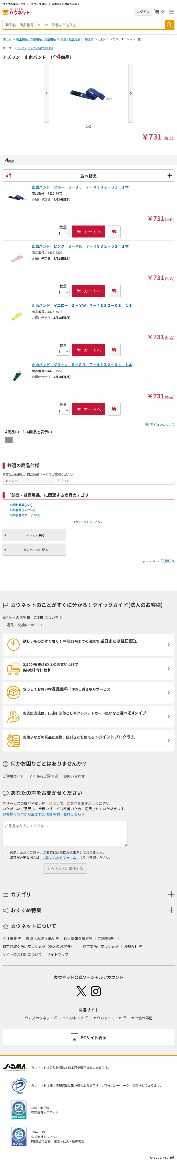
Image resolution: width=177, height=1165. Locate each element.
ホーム (7, 39)
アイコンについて (162, 424)
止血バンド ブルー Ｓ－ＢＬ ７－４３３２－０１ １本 (80, 187)
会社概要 (10, 938)
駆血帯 (89, 39)
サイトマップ (57, 954)
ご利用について (46, 617)
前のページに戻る (35, 549)
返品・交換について (23, 624)
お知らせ (131, 946)
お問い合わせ (74, 776)
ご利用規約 (106, 938)
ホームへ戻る (36, 535)
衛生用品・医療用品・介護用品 (36, 39)
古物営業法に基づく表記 (99, 946)
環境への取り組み (40, 938)
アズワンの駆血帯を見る (40, 48)
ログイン (143, 11)
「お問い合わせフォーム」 (59, 857)
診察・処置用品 (70, 39)
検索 (169, 24)
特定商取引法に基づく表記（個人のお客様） (38, 946)
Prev (46, 93)
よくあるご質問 (41, 776)
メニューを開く (171, 12)
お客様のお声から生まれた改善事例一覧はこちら (42, 814)
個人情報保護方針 (78, 938)
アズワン (21, 48)
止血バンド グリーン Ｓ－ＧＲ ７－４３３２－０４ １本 (82, 364)
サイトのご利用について (22, 954)
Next (130, 93)
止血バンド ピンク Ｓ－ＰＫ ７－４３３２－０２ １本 (80, 246)
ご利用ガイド (13, 776)
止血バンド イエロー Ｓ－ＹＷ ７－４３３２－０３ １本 (82, 305)
